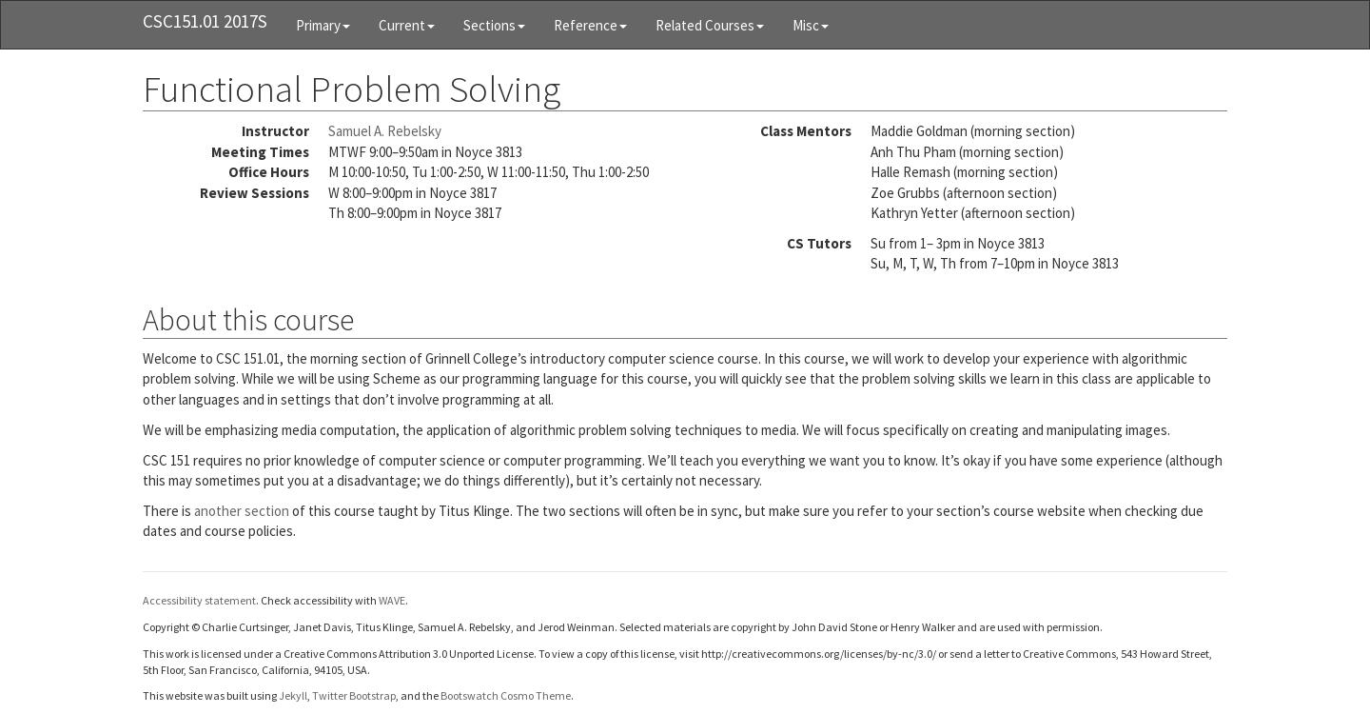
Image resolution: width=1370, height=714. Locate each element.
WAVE (392, 600)
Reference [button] (590, 25)
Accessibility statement (199, 600)
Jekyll (293, 695)
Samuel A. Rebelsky (384, 131)
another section (241, 511)
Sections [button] (494, 25)
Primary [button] (323, 25)
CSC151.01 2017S (205, 21)
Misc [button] (811, 25)
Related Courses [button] (710, 25)
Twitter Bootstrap (354, 695)
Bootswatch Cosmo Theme (505, 695)
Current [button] (407, 25)
